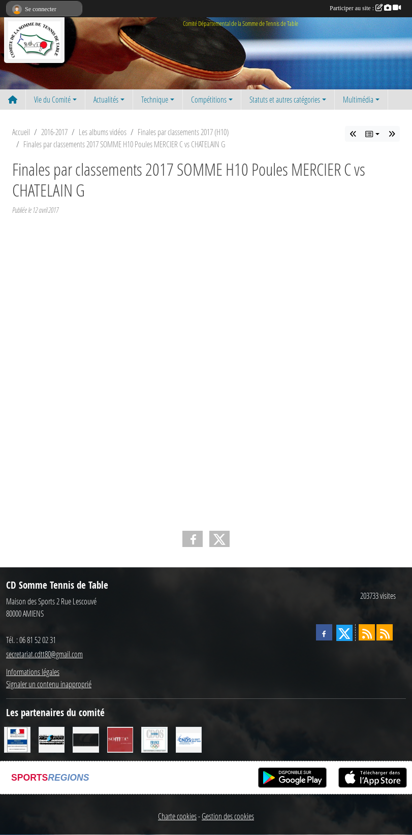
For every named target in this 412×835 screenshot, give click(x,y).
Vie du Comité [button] (52, 99)
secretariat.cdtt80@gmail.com (44, 654)
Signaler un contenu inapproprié (48, 684)
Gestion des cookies (228, 816)
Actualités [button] (105, 99)
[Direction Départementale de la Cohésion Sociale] (17, 738)
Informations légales (32, 671)
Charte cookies (177, 816)
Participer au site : (365, 8)
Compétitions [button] (209, 99)
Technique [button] (154, 99)
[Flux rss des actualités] (367, 632)
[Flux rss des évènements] (384, 632)
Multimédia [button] (358, 99)
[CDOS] (154, 738)
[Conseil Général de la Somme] (120, 738)
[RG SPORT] (52, 738)
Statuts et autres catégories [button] (284, 99)
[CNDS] (189, 738)
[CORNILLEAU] (86, 738)
